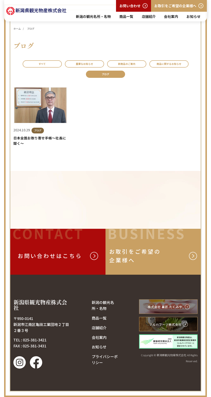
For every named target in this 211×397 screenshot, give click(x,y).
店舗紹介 (149, 16)
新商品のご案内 (153, 65)
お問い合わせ (130, 5)
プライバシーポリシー (105, 363)
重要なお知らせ (100, 65)
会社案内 (171, 16)
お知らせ (193, 16)
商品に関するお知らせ (84, 77)
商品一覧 (126, 16)
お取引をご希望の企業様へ (175, 5)
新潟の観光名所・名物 (93, 16)
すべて (53, 65)
